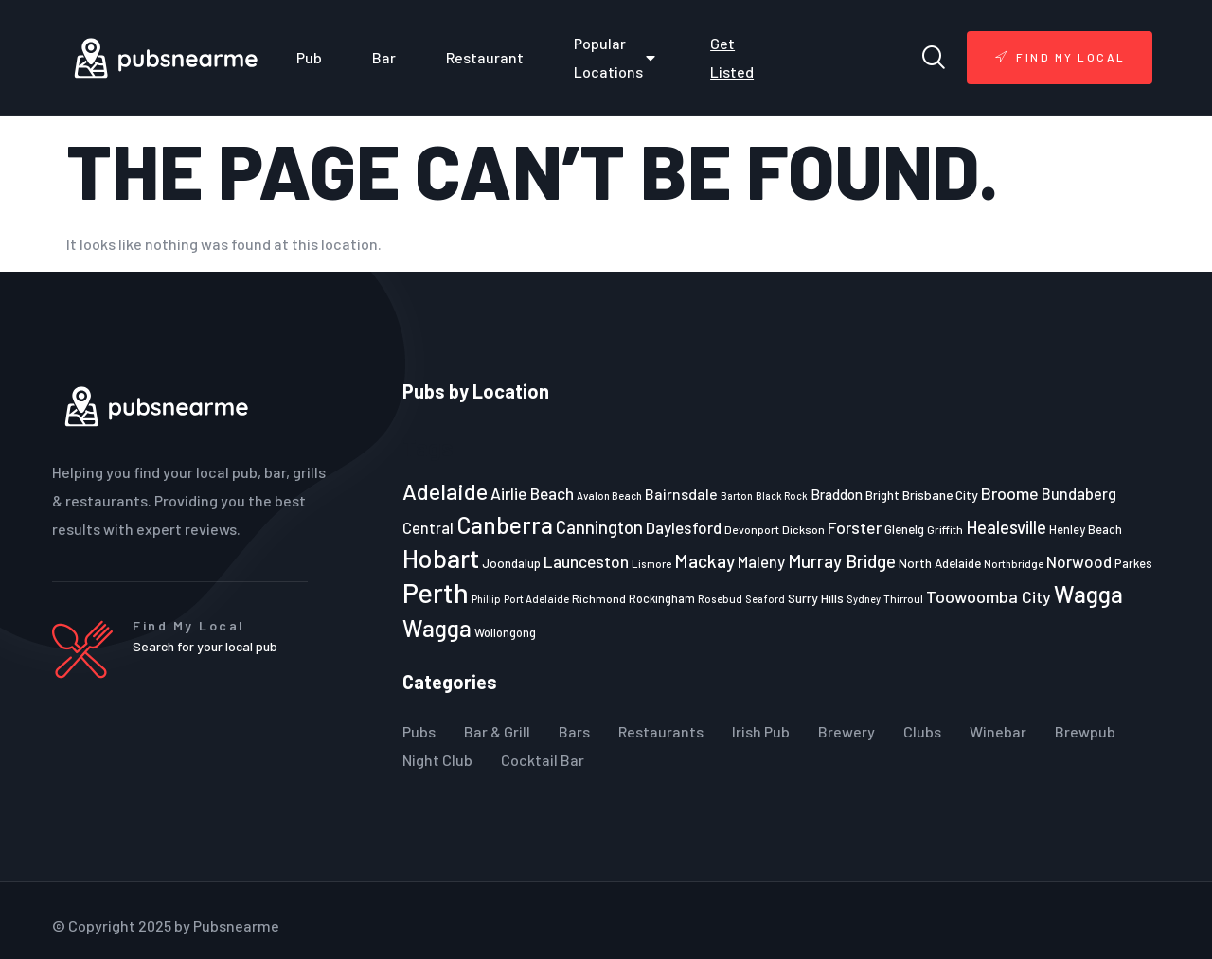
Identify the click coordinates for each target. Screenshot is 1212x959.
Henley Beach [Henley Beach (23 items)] (1085, 529)
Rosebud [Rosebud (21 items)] (720, 598)
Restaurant (485, 57)
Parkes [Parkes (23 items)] (1133, 563)
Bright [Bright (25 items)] (882, 495)
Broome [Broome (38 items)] (1010, 493)
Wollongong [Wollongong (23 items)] (505, 632)
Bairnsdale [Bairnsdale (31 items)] (681, 494)
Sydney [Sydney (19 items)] (864, 599)
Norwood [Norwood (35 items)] (1079, 561)
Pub (309, 57)
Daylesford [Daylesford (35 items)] (684, 527)
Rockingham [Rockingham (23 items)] (662, 598)
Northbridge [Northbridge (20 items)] (1013, 564)
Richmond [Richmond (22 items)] (599, 598)
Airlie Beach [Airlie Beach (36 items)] (532, 493)
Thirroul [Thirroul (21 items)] (903, 598)
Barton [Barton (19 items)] (737, 495)
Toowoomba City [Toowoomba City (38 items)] (988, 596)
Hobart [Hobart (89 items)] (440, 557)
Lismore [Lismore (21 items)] (651, 563)
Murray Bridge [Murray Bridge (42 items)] (842, 561)
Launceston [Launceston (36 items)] (586, 561)
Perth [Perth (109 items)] (435, 592)
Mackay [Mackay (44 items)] (704, 561)
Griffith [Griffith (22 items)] (945, 529)
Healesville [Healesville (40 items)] (1006, 527)
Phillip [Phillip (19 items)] (486, 599)
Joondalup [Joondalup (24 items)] (511, 563)
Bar (384, 57)
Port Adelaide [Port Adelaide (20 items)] (536, 599)
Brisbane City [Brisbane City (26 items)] (940, 495)
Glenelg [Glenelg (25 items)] (904, 529)
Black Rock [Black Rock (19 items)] (782, 495)
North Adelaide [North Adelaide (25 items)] (940, 563)
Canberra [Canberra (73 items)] (504, 524)
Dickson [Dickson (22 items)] (803, 529)
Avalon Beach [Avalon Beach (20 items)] (609, 495)
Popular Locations (617, 57)
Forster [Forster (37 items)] (855, 527)
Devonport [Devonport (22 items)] (751, 529)
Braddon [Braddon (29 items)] (837, 494)
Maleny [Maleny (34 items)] (761, 561)
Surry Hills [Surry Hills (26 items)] (816, 598)
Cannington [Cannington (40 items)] (599, 527)
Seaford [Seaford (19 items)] (765, 599)
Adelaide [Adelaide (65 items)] (445, 491)
